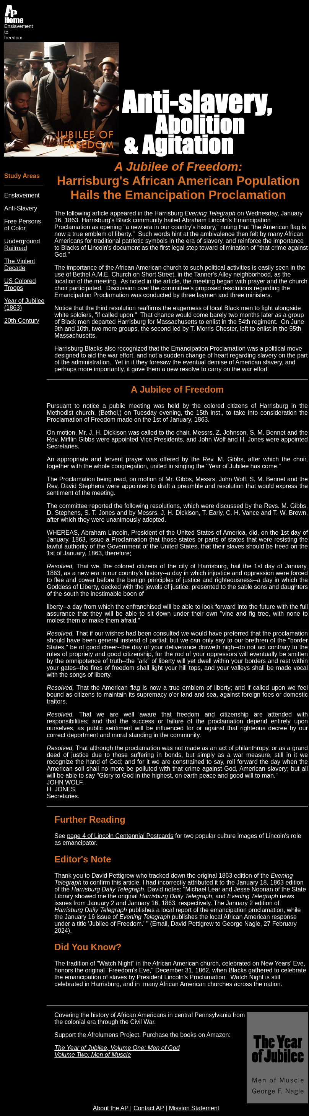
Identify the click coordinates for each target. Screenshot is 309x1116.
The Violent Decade (19, 264)
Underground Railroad (22, 244)
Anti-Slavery (20, 208)
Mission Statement (194, 1108)
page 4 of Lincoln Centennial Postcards (120, 836)
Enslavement (22, 195)
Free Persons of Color (22, 224)
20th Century (21, 320)
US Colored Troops (20, 284)
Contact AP (148, 1108)
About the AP (111, 1108)
